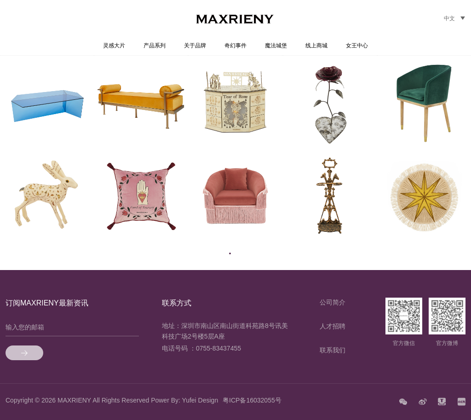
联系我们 (332, 350)
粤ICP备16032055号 (252, 400)
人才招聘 (332, 326)
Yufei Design (200, 400)
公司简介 (332, 302)
